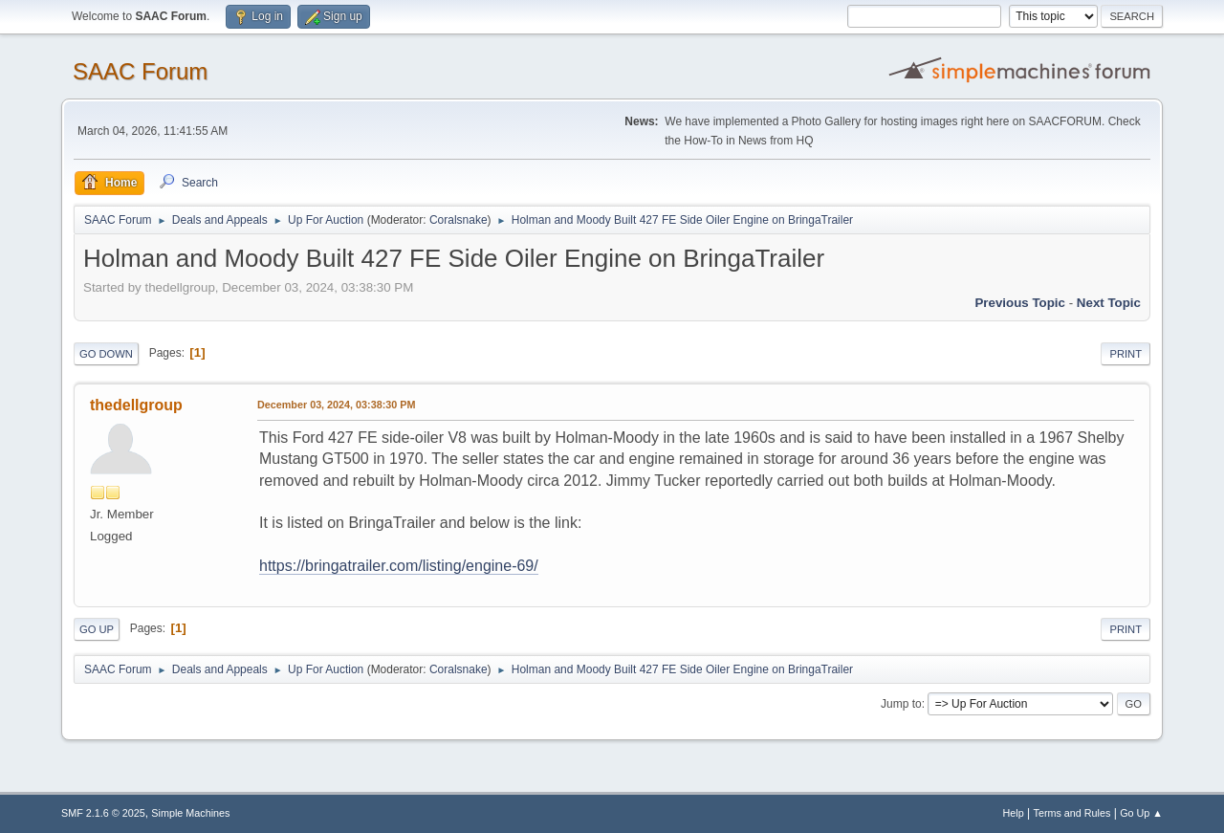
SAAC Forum (140, 71)
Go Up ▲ (1141, 813)
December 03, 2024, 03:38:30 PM (336, 404)
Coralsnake (458, 220)
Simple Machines (190, 813)
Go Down (106, 354)
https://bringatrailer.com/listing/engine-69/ (398, 566)
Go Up (96, 629)
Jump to (901, 704)
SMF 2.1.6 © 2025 (103, 813)
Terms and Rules (1072, 813)
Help (1013, 813)
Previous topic (1019, 303)
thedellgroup (136, 405)
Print (1125, 354)
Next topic (1109, 303)
